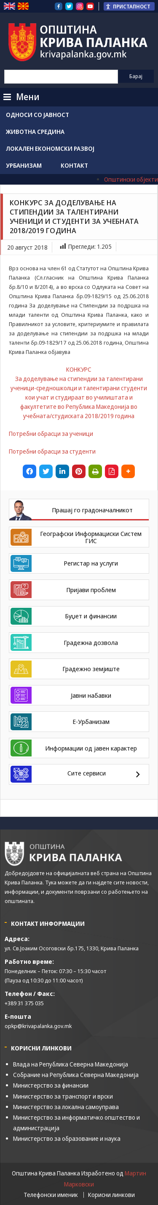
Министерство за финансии (50, 1085)
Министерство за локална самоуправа (66, 1107)
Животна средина (35, 132)
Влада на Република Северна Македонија (70, 1064)
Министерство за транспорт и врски (63, 1096)
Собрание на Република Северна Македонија (76, 1075)
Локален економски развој (50, 148)
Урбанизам (24, 165)
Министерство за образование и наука (67, 1138)
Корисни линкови (111, 1195)
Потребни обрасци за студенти (52, 451)
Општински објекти (131, 179)
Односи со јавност (37, 115)
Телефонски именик (51, 1195)
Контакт (74, 165)
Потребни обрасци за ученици (51, 434)
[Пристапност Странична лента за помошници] (129, 6)
